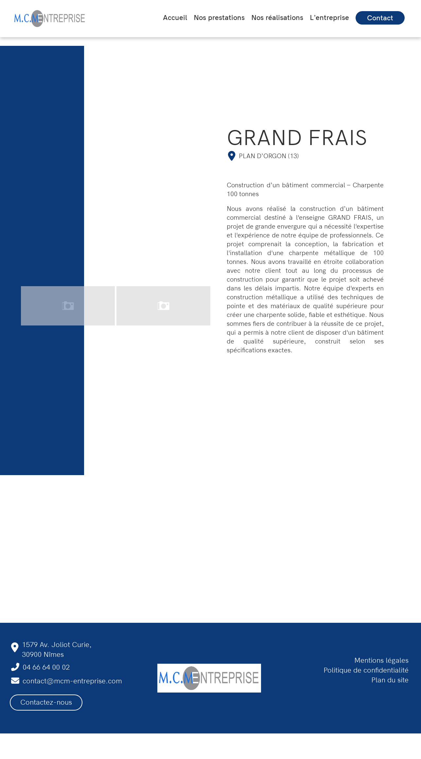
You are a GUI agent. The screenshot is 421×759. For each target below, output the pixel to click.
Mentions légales (381, 660)
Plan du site (390, 680)
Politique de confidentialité (366, 670)
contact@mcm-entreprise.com (72, 681)
